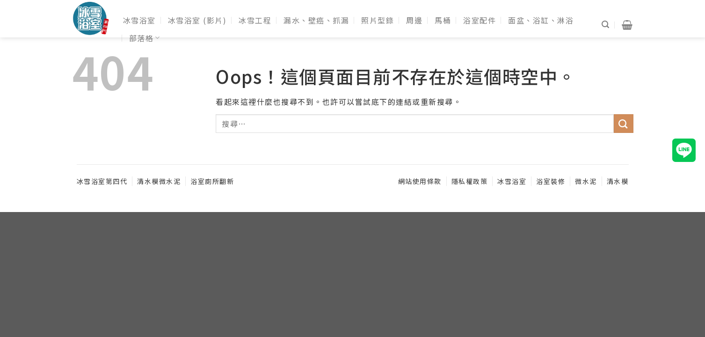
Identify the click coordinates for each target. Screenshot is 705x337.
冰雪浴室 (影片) (197, 20)
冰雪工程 (255, 20)
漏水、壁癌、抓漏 (316, 20)
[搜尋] (606, 24)
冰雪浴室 (139, 20)
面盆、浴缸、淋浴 (541, 20)
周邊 (414, 20)
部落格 (144, 38)
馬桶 (443, 20)
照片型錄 (377, 20)
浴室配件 (479, 20)
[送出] (623, 123)
